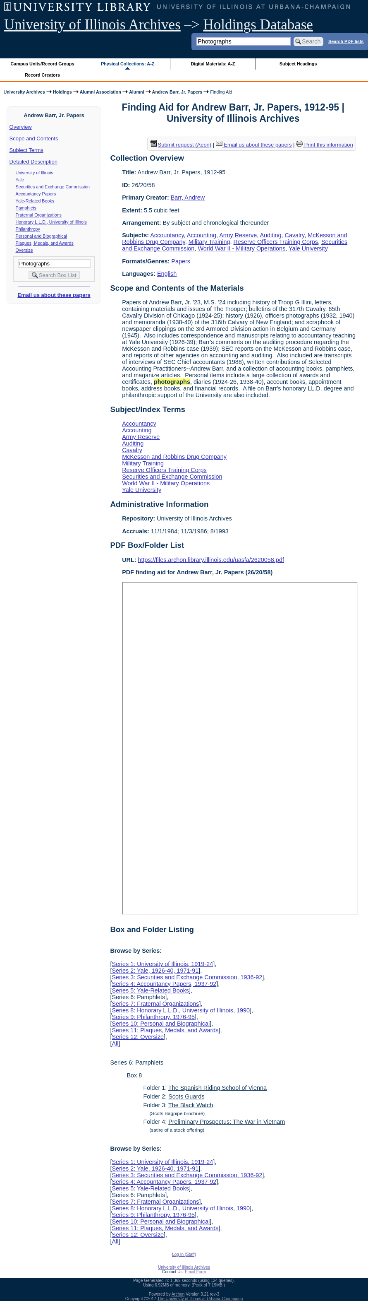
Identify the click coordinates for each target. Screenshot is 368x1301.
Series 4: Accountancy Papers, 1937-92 (164, 984)
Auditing (271, 235)
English (167, 273)
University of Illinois (34, 172)
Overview (21, 127)
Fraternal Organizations (39, 214)
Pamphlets (26, 207)
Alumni (136, 91)
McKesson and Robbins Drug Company (174, 456)
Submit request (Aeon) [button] (181, 145)
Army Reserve (238, 235)
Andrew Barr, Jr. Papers (177, 91)
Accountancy (167, 235)
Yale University (308, 248)
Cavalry (295, 235)
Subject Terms (26, 150)
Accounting (201, 235)
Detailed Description (33, 162)
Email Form (195, 1272)
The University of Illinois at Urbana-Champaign (200, 1298)
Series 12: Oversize (138, 1037)
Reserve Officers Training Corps (275, 242)
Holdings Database (258, 25)
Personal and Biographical (41, 236)
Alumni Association (100, 91)
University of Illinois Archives (92, 25)
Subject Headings (298, 63)
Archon (178, 1294)
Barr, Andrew (188, 197)
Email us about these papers (53, 295)
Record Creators (42, 74)
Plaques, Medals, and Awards (45, 243)
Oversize (24, 250)
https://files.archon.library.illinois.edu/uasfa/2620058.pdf (211, 560)
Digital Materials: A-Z (213, 63)
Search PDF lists (345, 41)
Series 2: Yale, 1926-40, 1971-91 (155, 970)
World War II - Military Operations (241, 248)
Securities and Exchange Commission (53, 186)
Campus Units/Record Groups (42, 63)
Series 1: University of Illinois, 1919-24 (162, 964)
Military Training (209, 242)
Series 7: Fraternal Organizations (155, 1003)
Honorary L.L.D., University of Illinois (51, 221)
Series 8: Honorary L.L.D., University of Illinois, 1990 (181, 1010)
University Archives (24, 91)
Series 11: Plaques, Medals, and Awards (165, 1030)
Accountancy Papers (36, 193)
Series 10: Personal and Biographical (161, 1023)
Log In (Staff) (184, 1254)
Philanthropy (28, 228)
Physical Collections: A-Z (127, 63)
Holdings (62, 91)
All (115, 1043)
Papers (180, 261)
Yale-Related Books (35, 200)
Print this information (324, 145)
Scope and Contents (34, 138)
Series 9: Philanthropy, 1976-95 (153, 1017)
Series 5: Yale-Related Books (150, 990)
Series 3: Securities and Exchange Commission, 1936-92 (187, 977)
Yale (20, 179)
